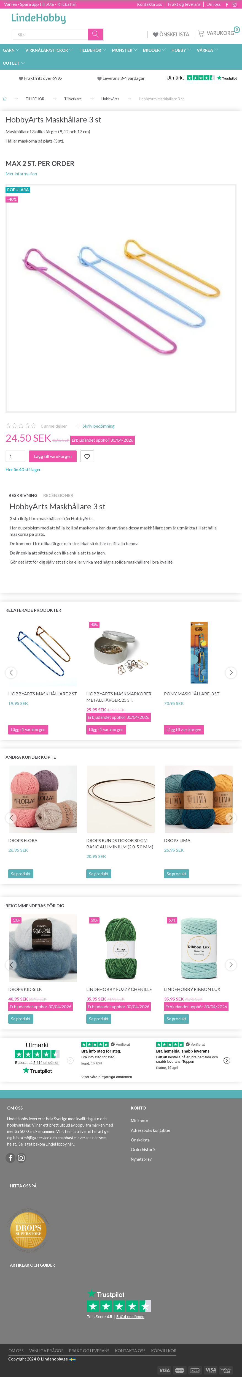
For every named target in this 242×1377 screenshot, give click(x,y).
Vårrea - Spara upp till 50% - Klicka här (40, 4)
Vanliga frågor (46, 1350)
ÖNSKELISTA (171, 34)
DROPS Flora (22, 840)
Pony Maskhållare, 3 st (192, 693)
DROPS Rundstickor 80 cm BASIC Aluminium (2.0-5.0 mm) (119, 843)
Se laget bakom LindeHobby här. (46, 1144)
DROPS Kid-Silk (25, 989)
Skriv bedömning (98, 425)
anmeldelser (54, 425)
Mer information (21, 173)
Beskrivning (23, 495)
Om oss (213, 4)
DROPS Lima (177, 840)
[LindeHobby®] (39, 17)
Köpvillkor (163, 1350)
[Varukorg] (218, 32)
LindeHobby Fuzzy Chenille (119, 989)
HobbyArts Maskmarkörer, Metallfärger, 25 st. (119, 697)
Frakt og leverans (184, 4)
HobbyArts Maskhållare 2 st (42, 693)
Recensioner (58, 495)
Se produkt (21, 873)
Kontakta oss (149, 4)
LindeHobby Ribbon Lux (192, 989)
